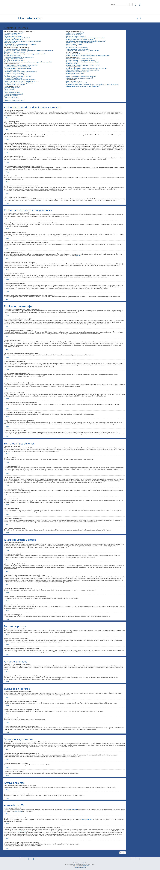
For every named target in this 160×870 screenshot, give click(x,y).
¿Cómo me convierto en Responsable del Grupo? (80, 39)
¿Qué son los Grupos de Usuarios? (75, 36)
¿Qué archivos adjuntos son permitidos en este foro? (81, 76)
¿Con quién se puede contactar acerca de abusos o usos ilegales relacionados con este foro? (92, 84)
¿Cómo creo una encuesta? (11, 70)
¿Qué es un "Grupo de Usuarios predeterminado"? (80, 42)
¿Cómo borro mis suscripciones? (75, 73)
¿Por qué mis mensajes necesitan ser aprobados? (18, 83)
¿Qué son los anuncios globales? (13, 94)
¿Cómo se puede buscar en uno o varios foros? (79, 59)
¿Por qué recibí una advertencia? (13, 78)
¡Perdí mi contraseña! (10, 42)
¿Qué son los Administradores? (75, 33)
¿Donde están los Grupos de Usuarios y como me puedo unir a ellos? (85, 38)
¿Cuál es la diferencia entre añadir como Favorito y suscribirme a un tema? (87, 68)
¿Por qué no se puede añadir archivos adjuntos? (17, 76)
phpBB (78, 255)
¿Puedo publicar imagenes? (12, 92)
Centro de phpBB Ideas (86, 819)
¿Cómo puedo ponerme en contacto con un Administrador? (83, 86)
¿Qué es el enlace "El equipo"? (74, 44)
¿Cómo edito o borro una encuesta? (14, 73)
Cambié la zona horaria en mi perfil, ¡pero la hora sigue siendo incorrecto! (25, 54)
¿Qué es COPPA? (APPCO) (11, 34)
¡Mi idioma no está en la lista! (12, 55)
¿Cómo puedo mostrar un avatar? (13, 59)
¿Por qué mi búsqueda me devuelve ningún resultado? (81, 60)
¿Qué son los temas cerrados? (12, 99)
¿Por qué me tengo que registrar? (13, 33)
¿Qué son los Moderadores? (74, 34)
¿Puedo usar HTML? (9, 89)
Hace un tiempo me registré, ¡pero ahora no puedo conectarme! (22, 41)
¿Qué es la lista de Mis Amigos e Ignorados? (78, 54)
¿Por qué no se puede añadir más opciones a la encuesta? (20, 71)
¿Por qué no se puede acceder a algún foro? (16, 75)
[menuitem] (135, 5)
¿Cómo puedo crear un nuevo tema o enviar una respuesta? (21, 65)
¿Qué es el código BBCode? (12, 87)
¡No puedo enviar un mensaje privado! (76, 47)
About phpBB (18, 811)
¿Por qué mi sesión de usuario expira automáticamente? (20, 44)
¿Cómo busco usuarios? (72, 63)
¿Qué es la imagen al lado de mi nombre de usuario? (19, 57)
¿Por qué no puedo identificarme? (13, 39)
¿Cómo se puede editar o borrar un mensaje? (17, 67)
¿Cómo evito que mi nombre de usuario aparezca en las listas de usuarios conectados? (28, 51)
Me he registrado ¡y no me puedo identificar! (17, 38)
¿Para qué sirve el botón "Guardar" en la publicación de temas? (22, 81)
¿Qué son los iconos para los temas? (14, 100)
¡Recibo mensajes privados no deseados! (77, 49)
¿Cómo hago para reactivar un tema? (14, 84)
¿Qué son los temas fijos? (11, 97)
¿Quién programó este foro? (74, 81)
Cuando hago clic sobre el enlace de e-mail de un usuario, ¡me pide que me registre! (28, 62)
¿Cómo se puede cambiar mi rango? (14, 60)
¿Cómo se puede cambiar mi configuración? (16, 49)
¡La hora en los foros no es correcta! (14, 52)
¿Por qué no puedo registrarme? (13, 36)
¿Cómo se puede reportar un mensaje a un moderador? (19, 79)
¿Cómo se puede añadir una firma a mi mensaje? (17, 68)
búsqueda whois (21, 831)
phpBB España (86, 865)
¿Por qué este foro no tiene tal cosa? (76, 83)
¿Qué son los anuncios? (11, 96)
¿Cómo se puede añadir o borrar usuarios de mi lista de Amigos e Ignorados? (88, 55)
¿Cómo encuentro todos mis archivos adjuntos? (79, 78)
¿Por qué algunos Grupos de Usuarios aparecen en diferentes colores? (86, 41)
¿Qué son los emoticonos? (11, 91)
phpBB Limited (72, 809)
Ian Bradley (84, 863)
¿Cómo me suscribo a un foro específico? (77, 71)
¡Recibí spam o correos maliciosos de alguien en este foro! (82, 51)
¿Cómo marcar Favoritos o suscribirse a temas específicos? (82, 70)
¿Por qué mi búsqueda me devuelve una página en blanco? (82, 62)
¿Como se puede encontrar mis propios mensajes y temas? (83, 65)
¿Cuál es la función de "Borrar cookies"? (15, 46)
